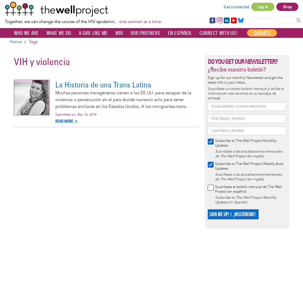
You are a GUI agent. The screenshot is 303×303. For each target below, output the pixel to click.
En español (180, 33)
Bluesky (241, 20)
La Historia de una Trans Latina (103, 85)
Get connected (236, 6)
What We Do (58, 33)
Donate (262, 33)
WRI (119, 33)
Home (15, 42)
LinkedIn (227, 20)
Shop (287, 6)
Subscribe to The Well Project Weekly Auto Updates (249, 166)
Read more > (66, 121)
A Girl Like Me (93, 33)
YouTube (233, 20)
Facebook (212, 20)
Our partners (145, 33)
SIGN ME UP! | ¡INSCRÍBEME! (232, 214)
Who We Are (26, 33)
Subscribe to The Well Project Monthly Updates (245, 143)
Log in (263, 6)
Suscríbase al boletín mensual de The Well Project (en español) (248, 189)
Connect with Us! (218, 33)
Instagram (219, 20)
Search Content (299, 20)
